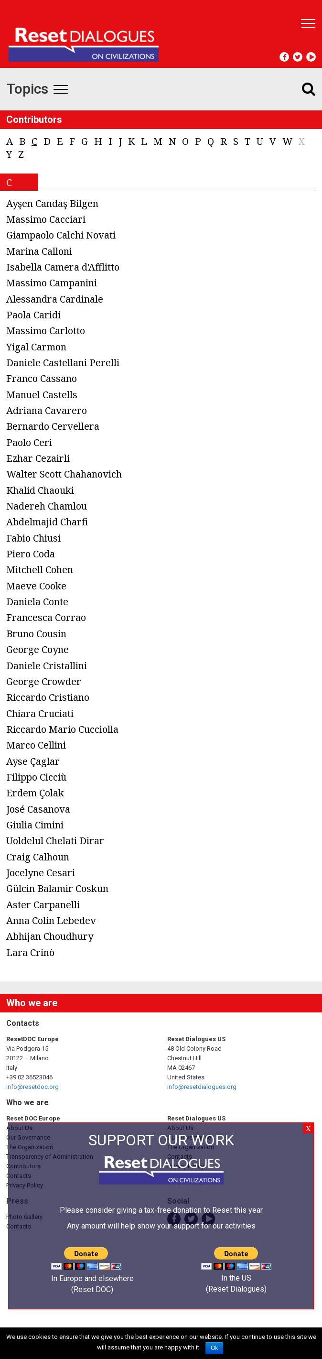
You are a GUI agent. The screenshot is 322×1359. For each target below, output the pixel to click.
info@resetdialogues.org (201, 1086)
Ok (214, 1348)
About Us (19, 1127)
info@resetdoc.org (32, 1086)
